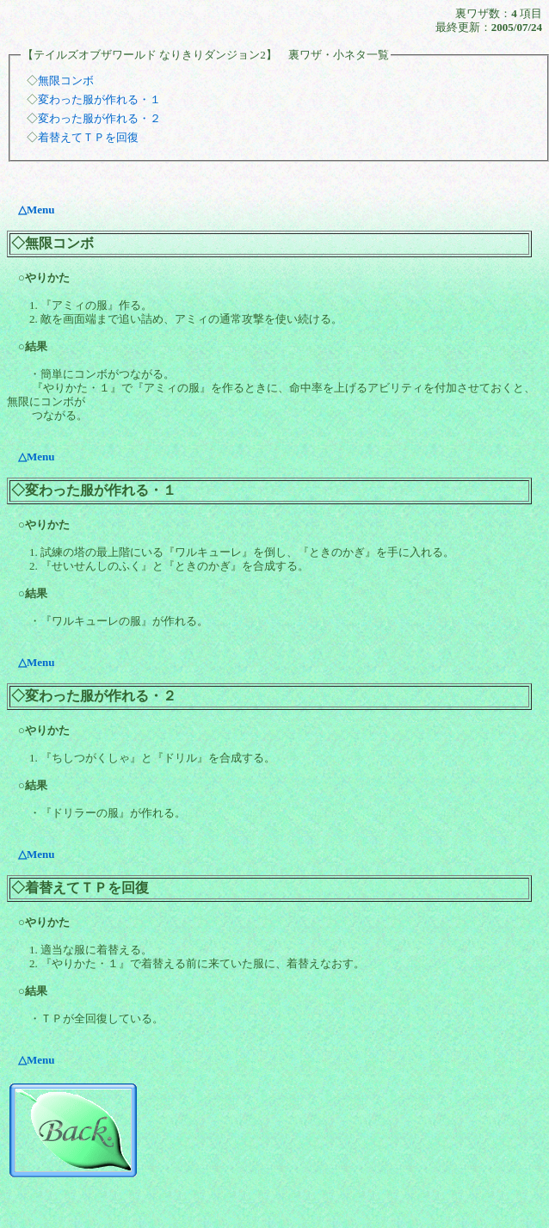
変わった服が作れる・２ (99, 118)
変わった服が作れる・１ (99, 99)
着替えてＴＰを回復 (88, 137)
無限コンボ (66, 80)
